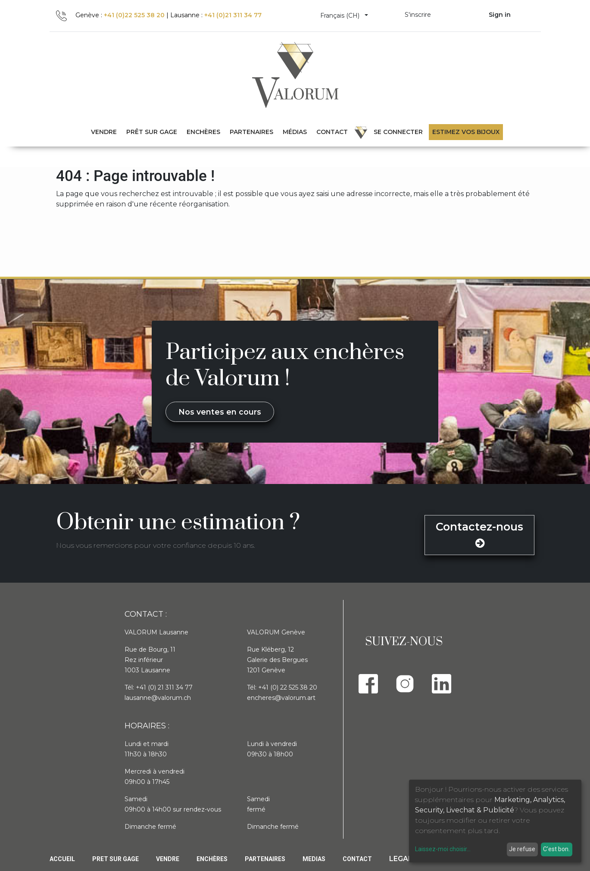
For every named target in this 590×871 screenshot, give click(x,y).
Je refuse (522, 849)
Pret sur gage (115, 858)
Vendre (167, 858)
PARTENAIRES (265, 858)
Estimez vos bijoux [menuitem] (465, 132)
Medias (314, 858)
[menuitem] (152, 132)
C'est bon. (556, 849)
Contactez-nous (479, 534)
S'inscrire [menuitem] (418, 15)
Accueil (62, 858)
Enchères (212, 858)
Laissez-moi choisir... (443, 849)
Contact (357, 858)
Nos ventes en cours (219, 411)
